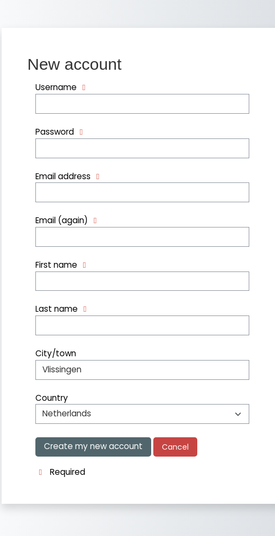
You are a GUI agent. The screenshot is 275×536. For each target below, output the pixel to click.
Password (54, 131)
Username (56, 87)
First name (56, 264)
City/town (55, 353)
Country (51, 397)
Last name (56, 308)
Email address (63, 176)
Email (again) (61, 220)
